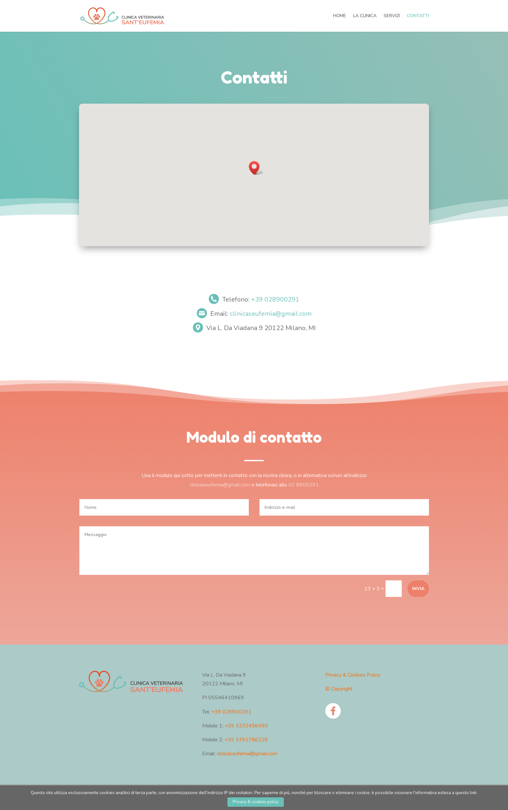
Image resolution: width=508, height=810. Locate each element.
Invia (418, 589)
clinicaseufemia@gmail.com (271, 313)
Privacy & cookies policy (256, 802)
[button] (256, 168)
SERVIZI (392, 16)
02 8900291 (301, 484)
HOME (339, 16)
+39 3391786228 (246, 739)
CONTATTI (418, 16)
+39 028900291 (275, 299)
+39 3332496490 (246, 725)
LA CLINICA (364, 16)
